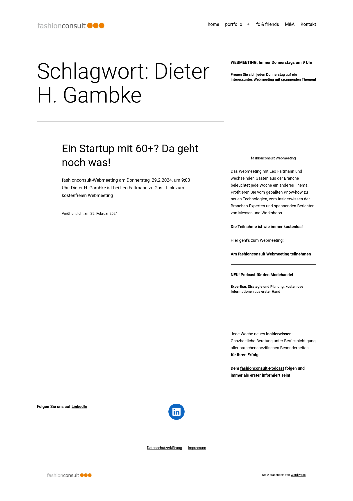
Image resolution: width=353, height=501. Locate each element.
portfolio (233, 24)
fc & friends (267, 24)
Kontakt (308, 24)
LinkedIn (79, 406)
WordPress (298, 474)
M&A (290, 24)
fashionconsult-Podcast (262, 368)
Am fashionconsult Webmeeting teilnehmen (271, 254)
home (213, 24)
